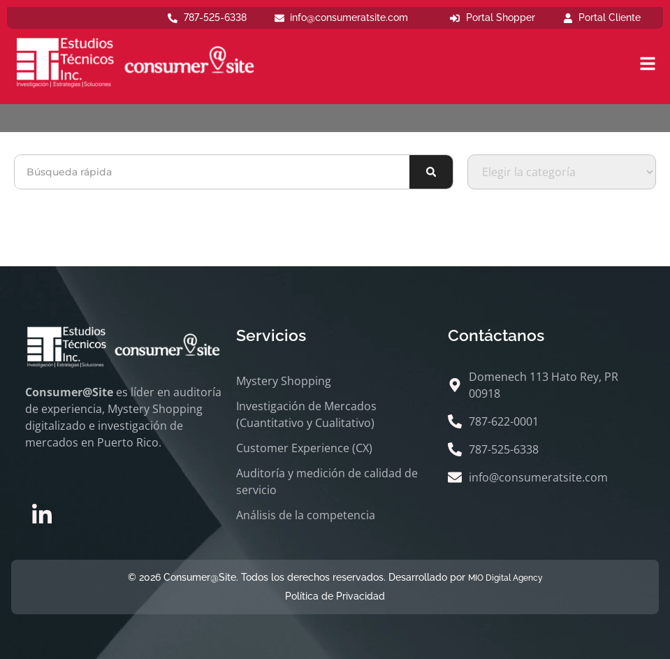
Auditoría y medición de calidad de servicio (327, 481)
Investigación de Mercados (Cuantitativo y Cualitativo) (306, 414)
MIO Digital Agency (505, 578)
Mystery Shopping (283, 381)
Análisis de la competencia (305, 515)
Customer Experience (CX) (304, 448)
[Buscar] (431, 172)
